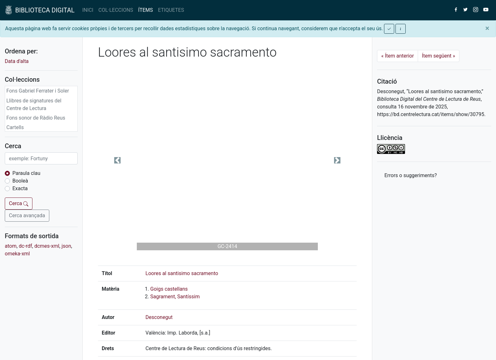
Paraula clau (26, 173)
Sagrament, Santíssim (174, 297)
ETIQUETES (171, 10)
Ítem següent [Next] (438, 56)
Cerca (18, 203)
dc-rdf (25, 246)
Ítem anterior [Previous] (397, 56)
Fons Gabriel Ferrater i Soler (37, 91)
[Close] (487, 28)
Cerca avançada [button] (27, 215)
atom (11, 246)
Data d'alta (17, 61)
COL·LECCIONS (115, 10)
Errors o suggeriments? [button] (410, 175)
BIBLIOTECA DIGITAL (39, 10)
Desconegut (158, 317)
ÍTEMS (145, 10)
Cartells (15, 127)
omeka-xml (17, 254)
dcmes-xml (46, 246)
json (66, 246)
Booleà (20, 181)
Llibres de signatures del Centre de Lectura (33, 104)
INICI (87, 10)
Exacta (20, 188)
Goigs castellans (169, 289)
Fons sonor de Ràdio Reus (35, 118)
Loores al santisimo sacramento (181, 273)
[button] (117, 160)
